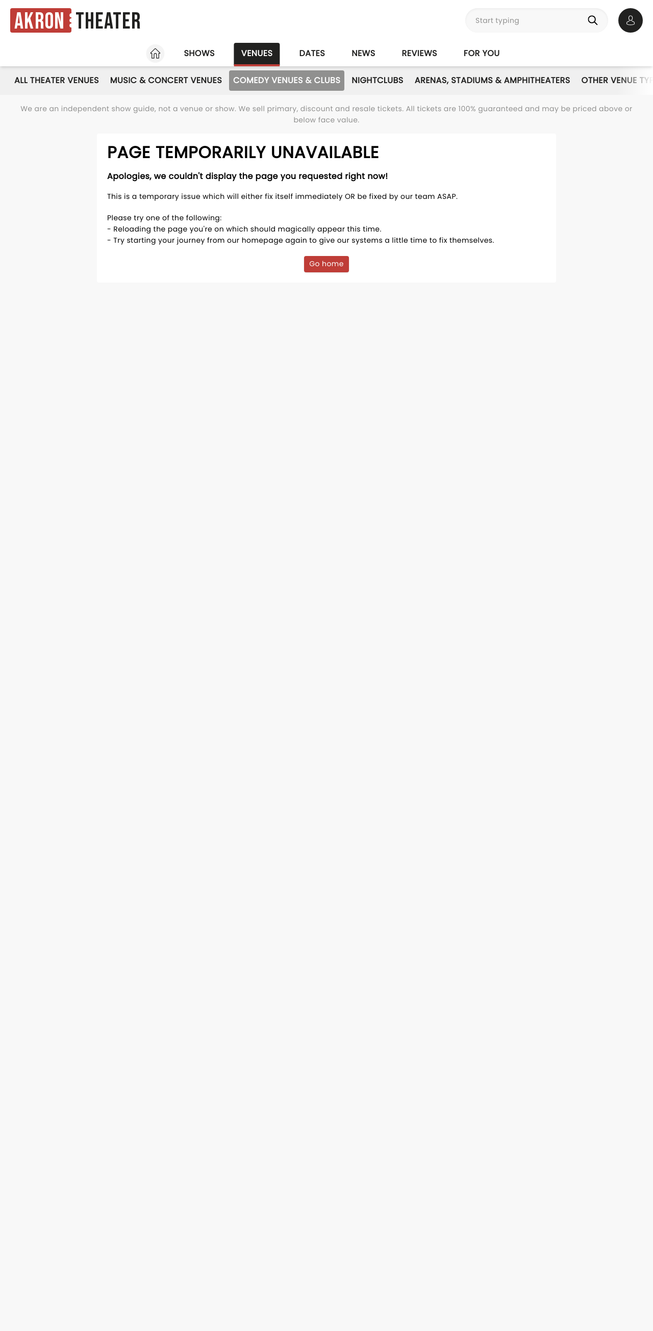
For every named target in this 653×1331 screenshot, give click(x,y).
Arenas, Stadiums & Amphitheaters (492, 80)
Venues (257, 53)
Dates (312, 53)
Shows (199, 53)
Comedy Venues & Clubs (286, 80)
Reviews (419, 53)
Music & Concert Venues (166, 80)
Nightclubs (377, 80)
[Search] (595, 20)
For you (482, 53)
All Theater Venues (56, 80)
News (363, 53)
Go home (326, 264)
